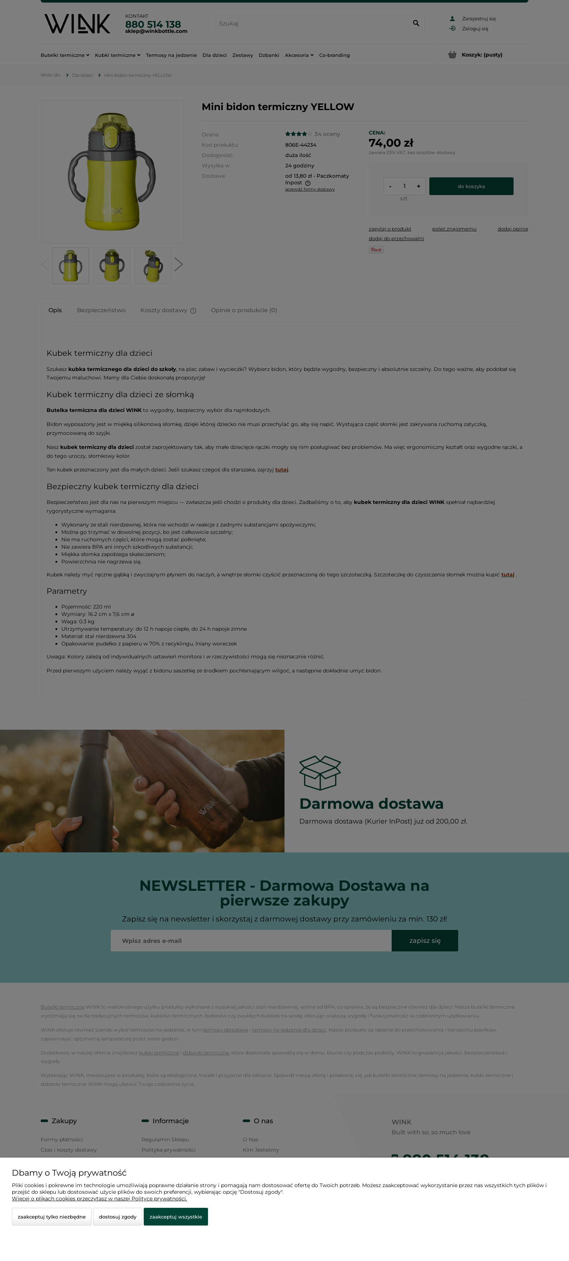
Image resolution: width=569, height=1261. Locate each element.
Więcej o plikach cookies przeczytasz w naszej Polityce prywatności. (99, 1198)
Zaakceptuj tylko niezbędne (52, 1217)
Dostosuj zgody (117, 1217)
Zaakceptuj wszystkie (176, 1217)
